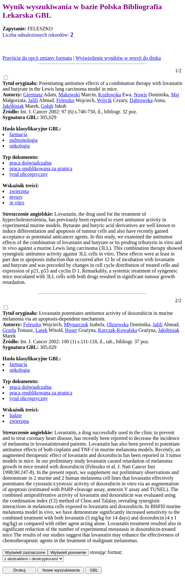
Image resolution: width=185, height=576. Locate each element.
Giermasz (32, 94)
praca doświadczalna (30, 162)
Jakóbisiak (13, 106)
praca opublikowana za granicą (40, 168)
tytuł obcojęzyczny (28, 174)
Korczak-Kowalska (117, 330)
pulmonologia (23, 140)
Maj (175, 94)
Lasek (41, 330)
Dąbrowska (141, 100)
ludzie (15, 415)
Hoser (71, 330)
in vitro (16, 202)
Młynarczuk (76, 324)
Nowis (140, 94)
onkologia (19, 145)
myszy (16, 197)
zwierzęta (19, 191)
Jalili (33, 100)
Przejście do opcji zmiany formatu (37, 58)
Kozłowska (109, 94)
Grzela (9, 330)
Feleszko (65, 100)
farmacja (18, 134)
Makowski (69, 94)
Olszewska (117, 324)
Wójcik (104, 100)
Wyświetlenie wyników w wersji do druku (118, 58)
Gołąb (47, 106)
